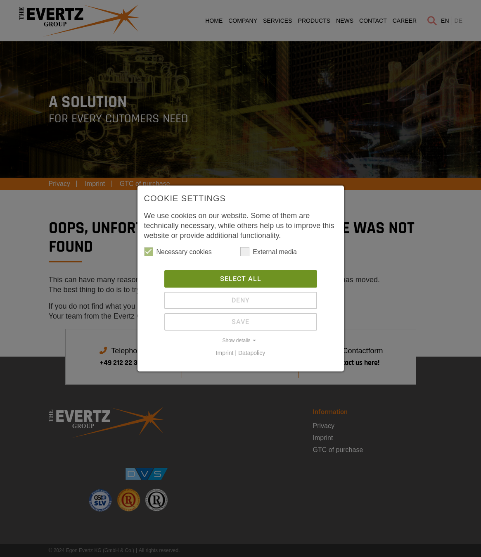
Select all (240, 279)
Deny (241, 300)
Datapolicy (251, 353)
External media (268, 251)
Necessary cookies (178, 251)
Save (240, 322)
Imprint (225, 353)
